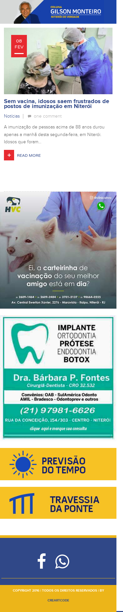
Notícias (12, 116)
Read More (29, 155)
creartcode (58, 600)
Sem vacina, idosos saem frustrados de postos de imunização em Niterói (56, 104)
